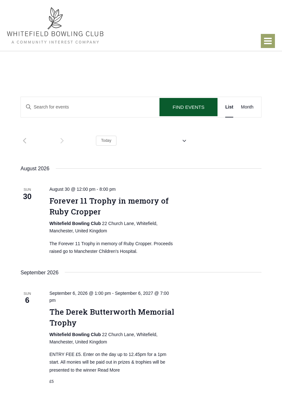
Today (106, 140)
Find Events (188, 107)
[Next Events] (62, 141)
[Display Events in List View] (229, 107)
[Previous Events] (24, 141)
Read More (109, 370)
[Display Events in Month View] (247, 107)
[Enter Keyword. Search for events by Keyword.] (90, 107)
